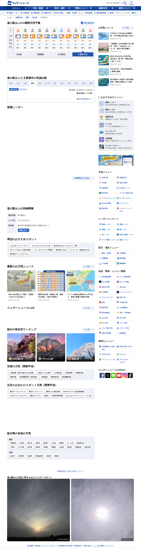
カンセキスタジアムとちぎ (41, 287)
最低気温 (23, 89)
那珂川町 (88, 489)
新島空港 (13, 418)
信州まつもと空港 (44, 414)
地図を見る (23, 272)
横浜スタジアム (35, 437)
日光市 (12, 498)
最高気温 (13, 89)
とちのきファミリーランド (19, 287)
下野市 (12, 489)
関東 (27, 17)
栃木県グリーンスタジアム (19, 296)
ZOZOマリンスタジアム (18, 437)
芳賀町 (53, 489)
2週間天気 (18, 17)
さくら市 (70, 485)
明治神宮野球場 (57, 437)
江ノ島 (88, 437)
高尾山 (46, 437)
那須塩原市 (39, 498)
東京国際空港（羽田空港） (29, 418)
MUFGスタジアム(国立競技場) (73, 433)
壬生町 (61, 489)
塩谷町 (48, 498)
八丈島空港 (57, 414)
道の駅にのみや (61, 291)
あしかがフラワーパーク (74, 437)
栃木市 (29, 485)
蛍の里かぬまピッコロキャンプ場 (65, 287)
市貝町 (45, 489)
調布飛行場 (55, 418)
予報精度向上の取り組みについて (70, 513)
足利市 (22, 485)
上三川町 (21, 489)
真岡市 (61, 485)
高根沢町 (78, 489)
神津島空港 (79, 414)
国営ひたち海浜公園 (53, 433)
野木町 (69, 489)
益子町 (29, 489)
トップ (9, 17)
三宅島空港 (68, 414)
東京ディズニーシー (36, 433)
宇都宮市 (13, 485)
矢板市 (29, 498)
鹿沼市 (45, 485)
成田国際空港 (66, 418)
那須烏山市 (80, 485)
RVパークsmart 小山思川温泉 (20, 291)
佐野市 (37, 485)
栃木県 (34, 17)
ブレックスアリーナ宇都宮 (43, 291)
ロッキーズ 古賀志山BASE (80, 291)
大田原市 (21, 498)
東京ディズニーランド (17, 433)
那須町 (56, 498)
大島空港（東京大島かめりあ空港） (22, 414)
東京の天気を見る (85, 140)
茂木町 (37, 489)
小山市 (53, 485)
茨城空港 (44, 418)
